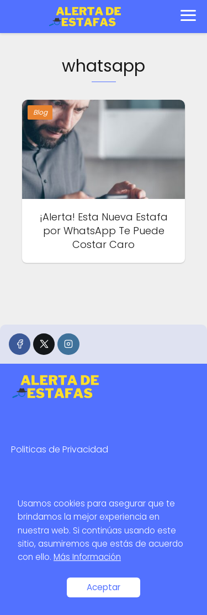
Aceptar (103, 587)
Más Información (87, 557)
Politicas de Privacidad (59, 449)
